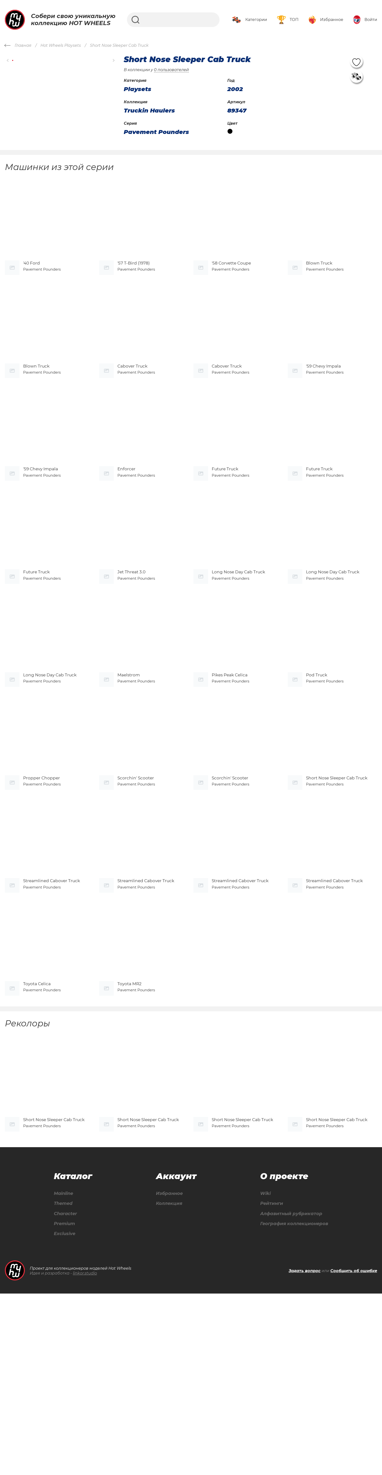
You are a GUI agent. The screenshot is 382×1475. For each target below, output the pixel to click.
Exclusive (64, 1415)
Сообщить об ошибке (353, 1452)
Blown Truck (319, 283)
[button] (8, 60)
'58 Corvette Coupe (231, 283)
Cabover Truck (132, 405)
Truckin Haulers (149, 110)
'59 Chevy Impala (323, 405)
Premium (64, 1404)
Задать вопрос (305, 1452)
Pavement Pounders (156, 132)
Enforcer (126, 528)
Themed (62, 1383)
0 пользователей (171, 69)
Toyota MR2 (129, 1143)
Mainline (63, 1373)
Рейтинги (267, 1383)
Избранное (167, 1373)
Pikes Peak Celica (230, 774)
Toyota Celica (37, 1143)
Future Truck (225, 528)
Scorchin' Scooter (135, 897)
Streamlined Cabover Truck (51, 1020)
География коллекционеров (292, 1404)
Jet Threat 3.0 (131, 651)
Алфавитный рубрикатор (289, 1394)
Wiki (260, 1373)
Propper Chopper (41, 897)
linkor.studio (85, 1454)
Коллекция (166, 1383)
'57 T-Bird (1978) (133, 283)
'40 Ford (31, 283)
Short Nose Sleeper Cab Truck (336, 897)
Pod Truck (316, 774)
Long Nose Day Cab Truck (238, 651)
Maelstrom (128, 774)
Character (65, 1394)
